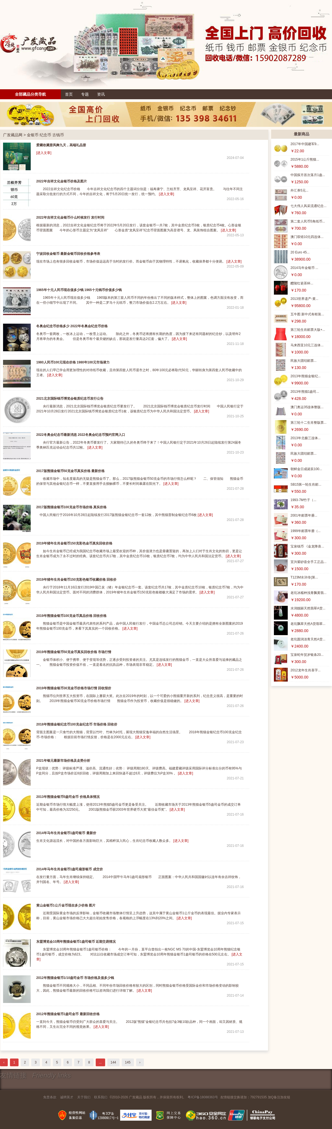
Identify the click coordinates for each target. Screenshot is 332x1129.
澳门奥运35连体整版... (306, 407)
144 (113, 1062)
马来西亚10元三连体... (306, 345)
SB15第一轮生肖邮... (305, 484)
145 (128, 1062)
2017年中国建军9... (304, 144)
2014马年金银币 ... (304, 268)
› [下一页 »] (140, 1062)
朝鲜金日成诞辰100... (306, 469)
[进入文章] (43, 153)
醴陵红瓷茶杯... (301, 283)
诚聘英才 (66, 1097)
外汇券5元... (299, 190)
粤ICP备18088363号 (203, 1097)
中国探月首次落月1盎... (307, 175)
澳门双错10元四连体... (306, 237)
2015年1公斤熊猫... (304, 159)
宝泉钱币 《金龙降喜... (307, 546)
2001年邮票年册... (303, 515)
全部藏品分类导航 (30, 94)
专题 (85, 94)
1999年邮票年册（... (305, 531)
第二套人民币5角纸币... (307, 221)
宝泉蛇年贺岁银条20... (306, 655)
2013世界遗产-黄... (304, 299)
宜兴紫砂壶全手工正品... (308, 562)
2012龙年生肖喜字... (305, 670)
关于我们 (83, 1097)
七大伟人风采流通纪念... (308, 206)
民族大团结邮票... (303, 361)
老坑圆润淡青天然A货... (307, 639)
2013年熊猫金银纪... (305, 376)
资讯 (101, 94)
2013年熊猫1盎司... (304, 392)
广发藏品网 (12, 135)
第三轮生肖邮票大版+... (307, 330)
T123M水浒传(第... (304, 577)
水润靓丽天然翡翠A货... (307, 608)
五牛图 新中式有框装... (307, 314)
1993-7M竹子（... (303, 500)
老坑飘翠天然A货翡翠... (307, 624)
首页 (69, 94)
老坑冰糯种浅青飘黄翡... (308, 593)
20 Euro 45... (300, 252)
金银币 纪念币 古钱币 (45, 135)
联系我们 (100, 1097)
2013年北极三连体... (305, 438)
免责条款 (49, 1097)
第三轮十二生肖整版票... (308, 423)
